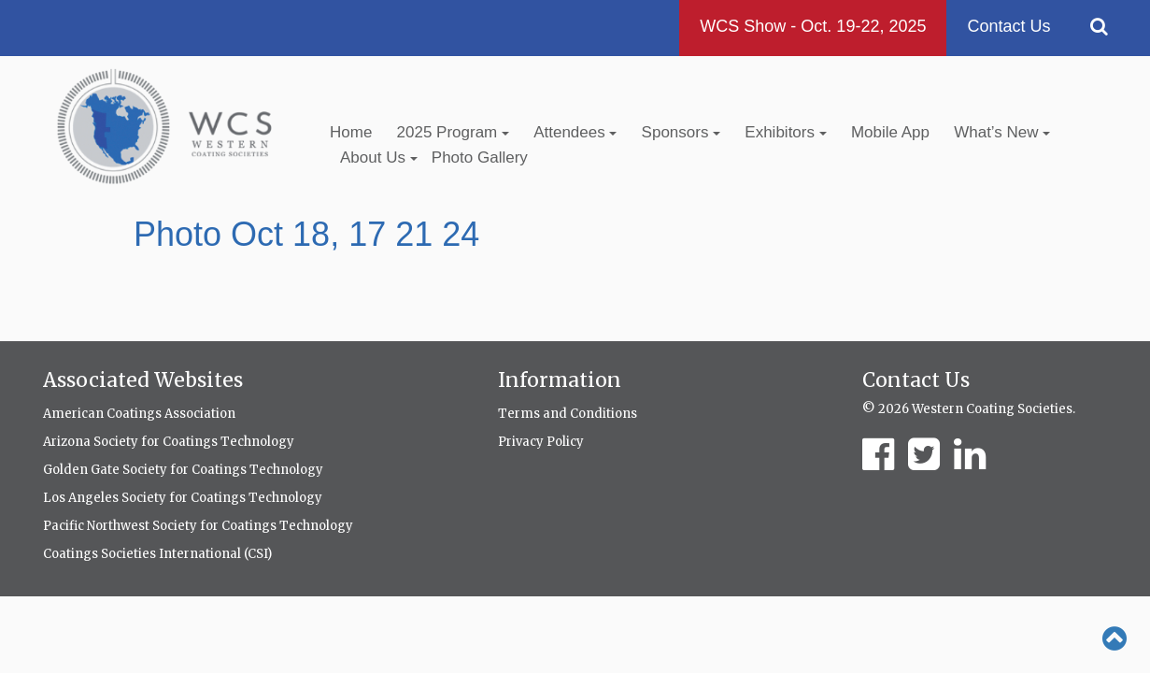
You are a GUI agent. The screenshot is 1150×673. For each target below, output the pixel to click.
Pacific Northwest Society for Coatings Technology (198, 526)
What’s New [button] (1002, 132)
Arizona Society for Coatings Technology (168, 442)
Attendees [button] (575, 132)
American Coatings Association (139, 414)
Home (351, 132)
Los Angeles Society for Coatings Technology (182, 498)
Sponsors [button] (681, 132)
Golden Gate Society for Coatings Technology (183, 470)
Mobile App (890, 132)
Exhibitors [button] (785, 132)
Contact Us (1008, 26)
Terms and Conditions (567, 414)
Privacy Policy (541, 442)
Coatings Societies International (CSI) (157, 554)
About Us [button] (379, 157)
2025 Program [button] (453, 132)
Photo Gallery (480, 157)
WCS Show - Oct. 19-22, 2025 (813, 26)
